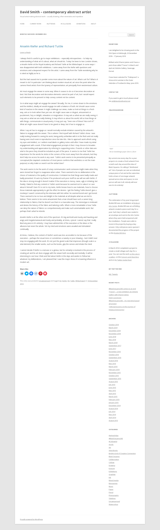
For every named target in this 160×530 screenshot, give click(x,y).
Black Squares (114, 456)
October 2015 (114, 375)
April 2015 (112, 393)
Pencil (111, 492)
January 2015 (113, 402)
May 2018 (112, 340)
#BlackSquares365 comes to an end (122, 289)
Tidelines (112, 498)
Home (22, 24)
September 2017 (115, 346)
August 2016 (113, 360)
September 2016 (115, 357)
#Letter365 (51, 24)
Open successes (115, 298)
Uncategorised (44, 281)
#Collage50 (113, 441)
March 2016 (113, 366)
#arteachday (113, 435)
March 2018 (113, 343)
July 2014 (112, 411)
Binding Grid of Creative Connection (122, 453)
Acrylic (111, 444)
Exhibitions (80, 24)
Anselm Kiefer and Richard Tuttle (41, 46)
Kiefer (64, 281)
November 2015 (115, 372)
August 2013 (113, 420)
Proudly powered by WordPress (31, 519)
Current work (35, 24)
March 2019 (113, 328)
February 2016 (114, 369)
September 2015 (115, 378)
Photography (114, 495)
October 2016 (114, 354)
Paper (111, 489)
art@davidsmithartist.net (121, 101)
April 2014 (112, 417)
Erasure (112, 468)
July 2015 (112, 384)
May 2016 (112, 363)
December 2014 (114, 405)
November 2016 (115, 352)
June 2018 (112, 337)
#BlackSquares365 (116, 438)
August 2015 (113, 381)
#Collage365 (66, 24)
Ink (110, 477)
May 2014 (112, 414)
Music (111, 486)
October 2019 (114, 325)
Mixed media (113, 480)
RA (69, 281)
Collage (111, 462)
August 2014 (113, 408)
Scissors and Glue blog (130, 257)
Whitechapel (80, 281)
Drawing (112, 465)
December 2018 (114, 331)
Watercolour (113, 504)
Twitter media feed (124, 260)
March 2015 (113, 396)
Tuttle (72, 281)
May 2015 (112, 390)
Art (60, 281)
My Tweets (113, 274)
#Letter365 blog (120, 233)
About (93, 24)
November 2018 (115, 334)
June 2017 (112, 349)
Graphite (112, 474)
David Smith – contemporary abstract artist (55, 12)
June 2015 (112, 387)
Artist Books (113, 450)
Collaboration (114, 459)
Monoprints (113, 483)
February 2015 (114, 399)
